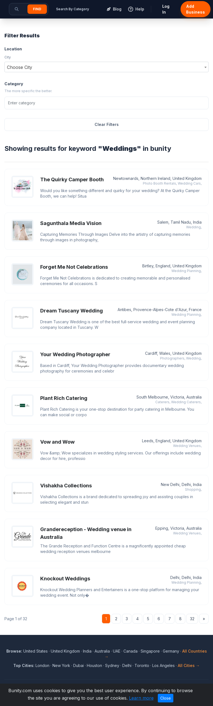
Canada (130, 651)
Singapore (150, 651)
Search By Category (72, 9)
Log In (165, 9)
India (87, 651)
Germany (171, 651)
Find (37, 9)
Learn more (141, 698)
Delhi (126, 665)
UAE (116, 651)
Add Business (195, 9)
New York (61, 665)
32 (192, 618)
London (42, 665)
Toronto (142, 665)
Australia (102, 651)
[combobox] (106, 67)
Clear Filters (107, 124)
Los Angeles (163, 665)
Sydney (112, 665)
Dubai (78, 665)
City (7, 57)
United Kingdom (65, 651)
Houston (94, 665)
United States (35, 651)
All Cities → (189, 665)
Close (165, 698)
